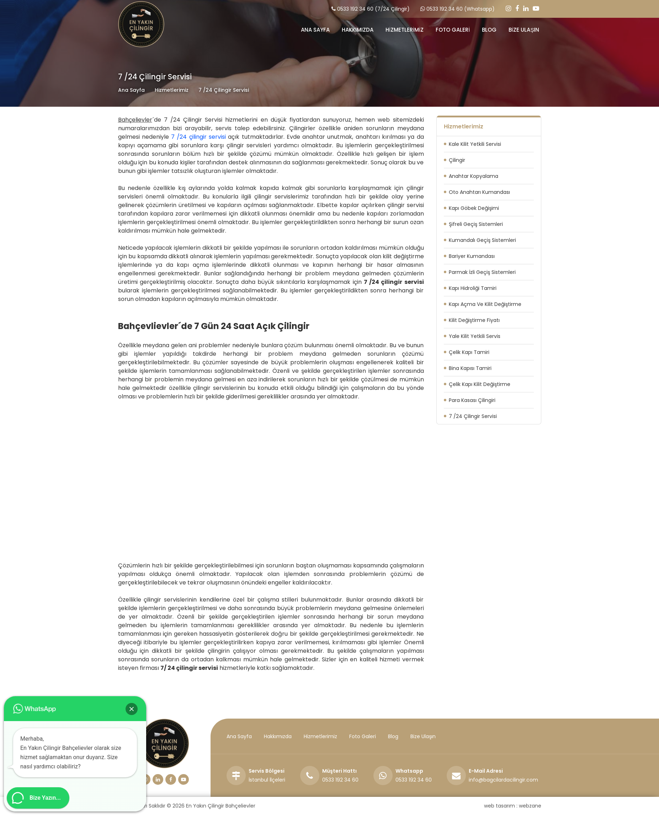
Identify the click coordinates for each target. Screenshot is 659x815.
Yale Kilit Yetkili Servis (474, 336)
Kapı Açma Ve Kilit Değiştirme (485, 304)
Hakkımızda (278, 736)
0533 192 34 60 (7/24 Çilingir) (373, 8)
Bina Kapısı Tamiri (470, 368)
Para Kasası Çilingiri (472, 400)
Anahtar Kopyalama (473, 176)
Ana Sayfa (131, 90)
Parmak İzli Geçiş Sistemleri (482, 272)
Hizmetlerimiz (320, 736)
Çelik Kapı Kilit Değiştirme (479, 384)
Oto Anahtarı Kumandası (479, 192)
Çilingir (457, 160)
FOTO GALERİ (453, 29)
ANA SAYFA (315, 29)
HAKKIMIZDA (357, 29)
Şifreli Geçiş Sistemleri (476, 224)
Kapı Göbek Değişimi (474, 208)
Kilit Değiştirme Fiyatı (474, 320)
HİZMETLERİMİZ (405, 29)
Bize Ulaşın (423, 736)
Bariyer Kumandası (472, 256)
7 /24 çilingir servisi (198, 137)
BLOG (489, 29)
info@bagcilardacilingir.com (503, 779)
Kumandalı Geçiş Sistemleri (482, 240)
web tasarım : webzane (512, 805)
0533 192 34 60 (340, 779)
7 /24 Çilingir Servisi (473, 416)
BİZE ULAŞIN (524, 29)
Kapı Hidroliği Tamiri (472, 288)
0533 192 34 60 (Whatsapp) (460, 8)
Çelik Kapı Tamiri (469, 352)
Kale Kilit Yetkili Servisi (475, 144)
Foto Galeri (362, 736)
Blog (393, 736)
